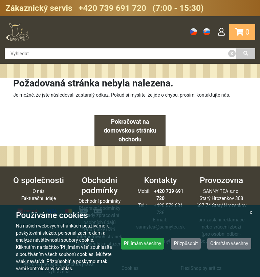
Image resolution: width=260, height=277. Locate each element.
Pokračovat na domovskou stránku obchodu (130, 130)
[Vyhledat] (246, 53)
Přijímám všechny (142, 243)
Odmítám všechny (229, 243)
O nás (38, 191)
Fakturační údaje (38, 198)
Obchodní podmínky (100, 201)
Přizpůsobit (186, 243)
